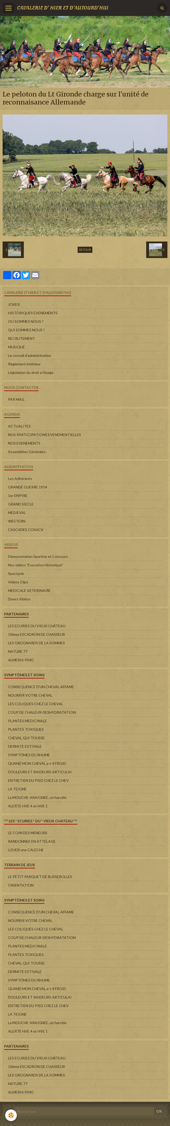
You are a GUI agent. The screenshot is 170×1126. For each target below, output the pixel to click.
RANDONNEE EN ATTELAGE (32, 841)
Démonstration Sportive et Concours (38, 556)
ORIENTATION (21, 885)
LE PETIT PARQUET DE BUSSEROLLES (40, 876)
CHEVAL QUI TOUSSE (26, 738)
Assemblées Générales (27, 451)
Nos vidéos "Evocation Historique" (35, 565)
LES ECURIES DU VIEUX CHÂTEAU (36, 626)
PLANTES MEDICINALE (27, 721)
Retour (85, 250)
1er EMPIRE (17, 495)
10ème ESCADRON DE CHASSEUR (36, 634)
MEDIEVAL (17, 512)
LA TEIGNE (17, 789)
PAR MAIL (16, 399)
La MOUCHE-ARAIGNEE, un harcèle (37, 797)
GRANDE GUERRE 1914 (27, 487)
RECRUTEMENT (21, 338)
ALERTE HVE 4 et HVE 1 (28, 806)
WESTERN (16, 521)
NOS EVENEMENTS (24, 443)
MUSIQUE (16, 347)
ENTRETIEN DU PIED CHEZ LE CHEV (38, 780)
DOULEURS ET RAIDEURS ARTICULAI (40, 772)
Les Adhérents (20, 478)
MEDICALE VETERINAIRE (29, 590)
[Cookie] (11, 1115)
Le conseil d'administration (29, 355)
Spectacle (16, 573)
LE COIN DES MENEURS (27, 833)
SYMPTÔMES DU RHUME (29, 755)
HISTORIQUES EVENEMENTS (32, 313)
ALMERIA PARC (21, 660)
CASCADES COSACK (25, 529)
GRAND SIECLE (21, 504)
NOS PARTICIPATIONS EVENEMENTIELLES (44, 434)
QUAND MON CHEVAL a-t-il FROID (37, 763)
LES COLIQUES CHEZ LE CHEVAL (35, 704)
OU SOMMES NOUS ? (25, 321)
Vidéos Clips (18, 582)
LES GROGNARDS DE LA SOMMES (36, 643)
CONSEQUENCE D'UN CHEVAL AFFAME (41, 687)
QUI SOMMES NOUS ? (26, 330)
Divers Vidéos (19, 599)
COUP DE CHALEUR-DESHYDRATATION (42, 712)
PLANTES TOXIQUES (26, 729)
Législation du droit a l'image (31, 372)
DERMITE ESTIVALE (25, 746)
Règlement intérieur (24, 364)
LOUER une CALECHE (26, 850)
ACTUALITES (19, 426)
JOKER (14, 304)
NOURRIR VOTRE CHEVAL (30, 695)
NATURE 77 (17, 651)
